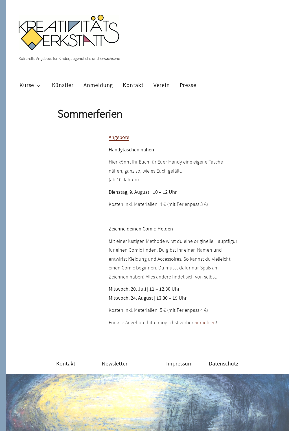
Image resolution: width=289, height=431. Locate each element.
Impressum (179, 363)
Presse (188, 85)
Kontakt (133, 85)
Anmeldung (98, 85)
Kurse (26, 85)
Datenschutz (223, 363)
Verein (162, 85)
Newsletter (115, 363)
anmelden (205, 322)
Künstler (63, 85)
